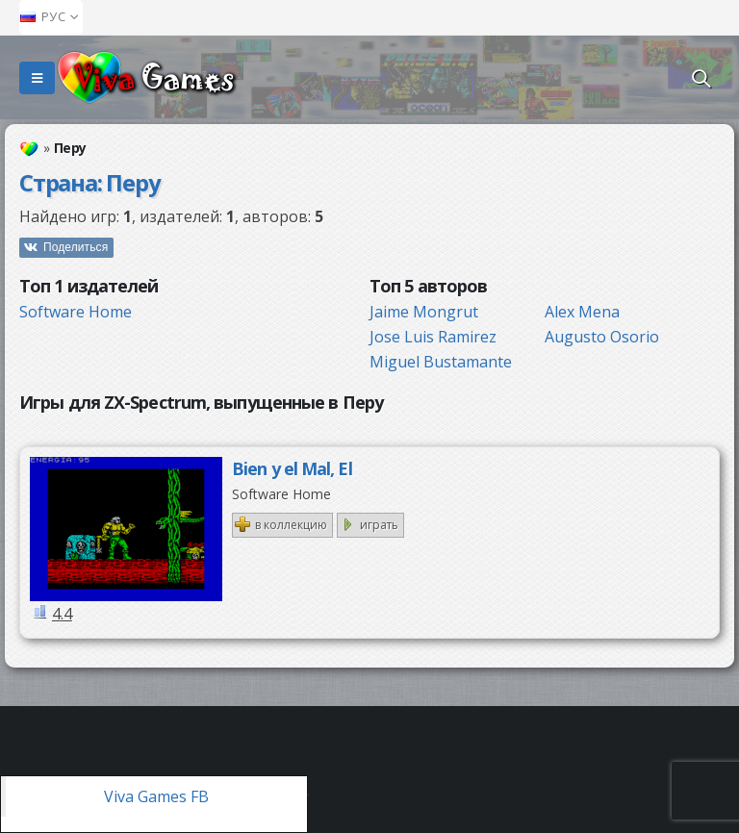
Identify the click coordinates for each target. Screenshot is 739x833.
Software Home (75, 311)
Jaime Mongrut (424, 311)
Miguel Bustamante (441, 361)
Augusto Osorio (602, 336)
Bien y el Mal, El (292, 468)
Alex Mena (582, 311)
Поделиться (75, 247)
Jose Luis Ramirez (433, 336)
